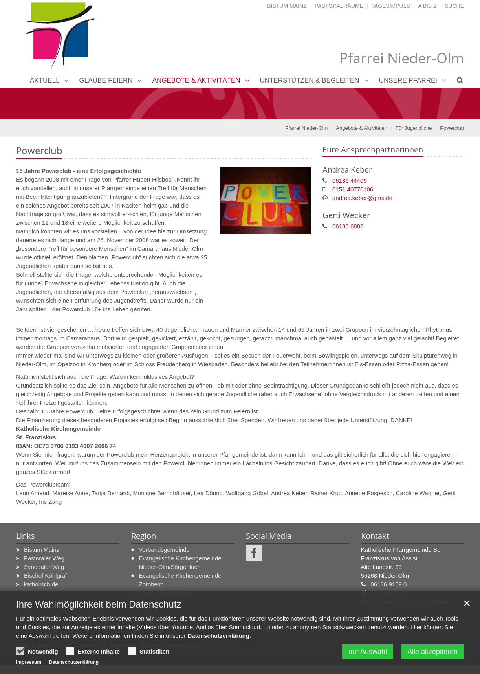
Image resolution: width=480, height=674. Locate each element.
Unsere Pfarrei (408, 80)
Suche (454, 6)
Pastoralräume (339, 6)
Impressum (28, 662)
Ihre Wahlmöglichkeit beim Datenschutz (98, 604)
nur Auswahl (367, 652)
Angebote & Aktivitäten (196, 80)
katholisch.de (41, 584)
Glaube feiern (106, 80)
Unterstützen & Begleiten (309, 80)
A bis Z (427, 6)
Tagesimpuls (390, 6)
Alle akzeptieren (432, 652)
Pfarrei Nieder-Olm (306, 128)
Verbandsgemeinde (164, 549)
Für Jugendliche (414, 128)
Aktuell (45, 80)
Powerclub (452, 128)
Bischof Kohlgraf (45, 575)
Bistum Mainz (286, 6)
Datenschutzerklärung (218, 635)
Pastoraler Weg (44, 558)
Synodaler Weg (44, 567)
